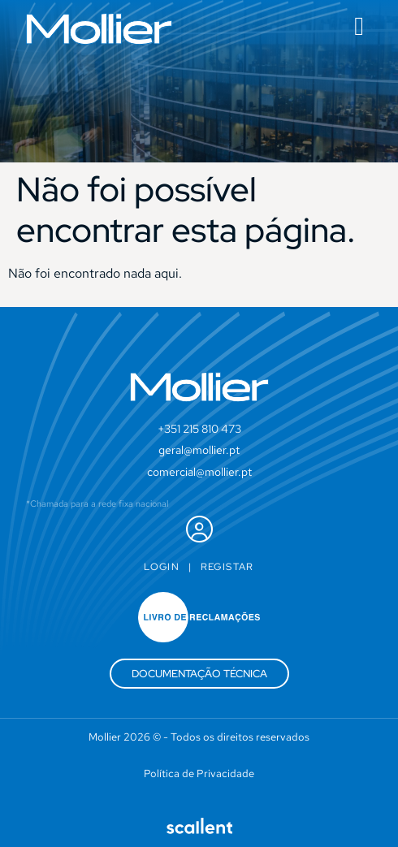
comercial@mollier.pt (199, 472)
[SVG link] (99, 29)
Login (162, 566)
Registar (227, 566)
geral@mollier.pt (199, 450)
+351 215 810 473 (199, 428)
